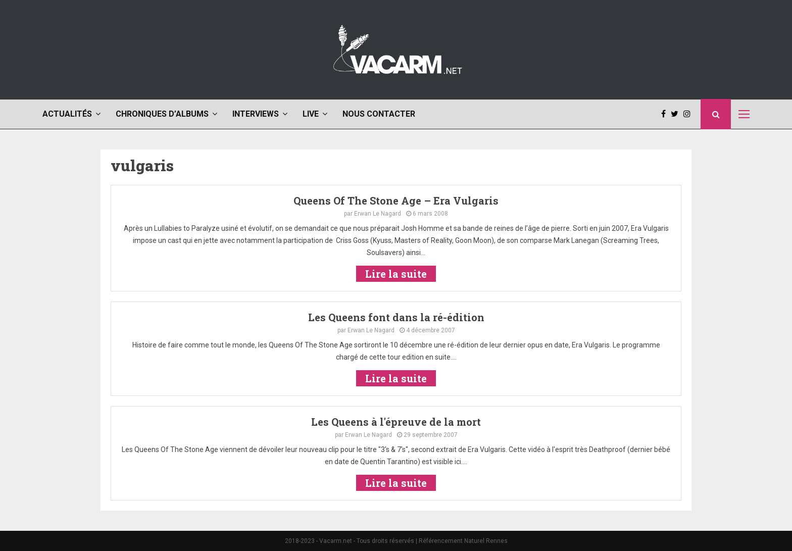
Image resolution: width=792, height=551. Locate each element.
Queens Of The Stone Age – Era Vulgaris (396, 200)
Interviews (255, 114)
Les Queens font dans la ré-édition (396, 317)
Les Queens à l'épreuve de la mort (396, 421)
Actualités (67, 114)
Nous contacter (378, 114)
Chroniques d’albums (162, 114)
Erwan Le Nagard (377, 213)
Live (311, 114)
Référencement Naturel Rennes (463, 540)
